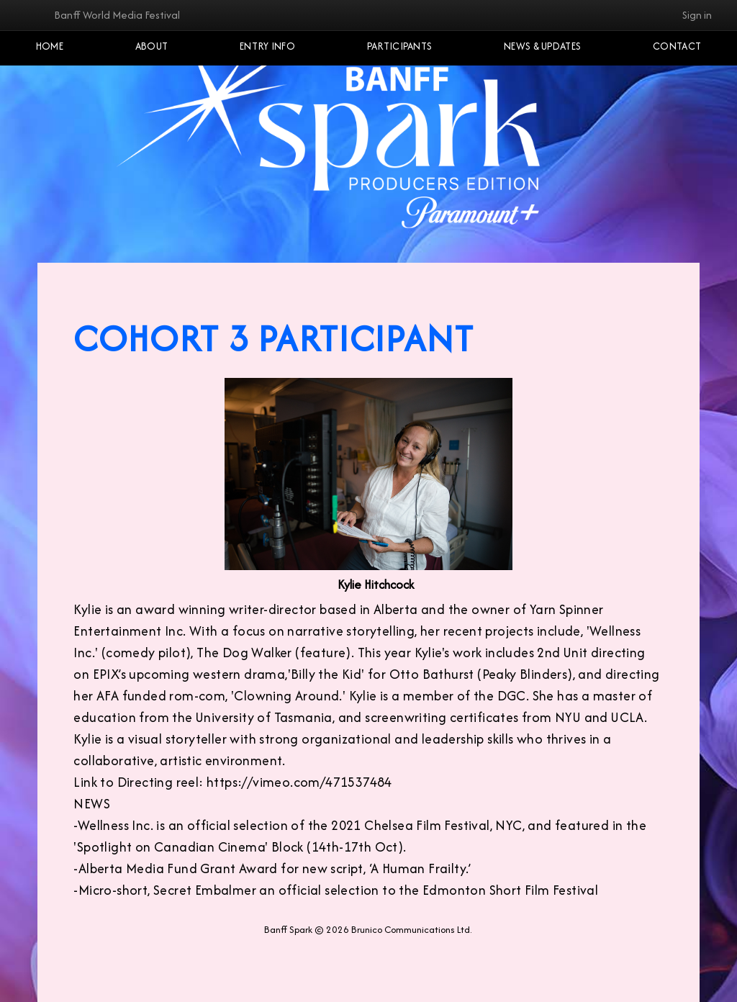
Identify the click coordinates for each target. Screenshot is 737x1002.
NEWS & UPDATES (542, 46)
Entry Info (267, 46)
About (151, 46)
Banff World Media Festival (117, 14)
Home (49, 46)
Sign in (697, 14)
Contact (677, 46)
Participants (400, 46)
